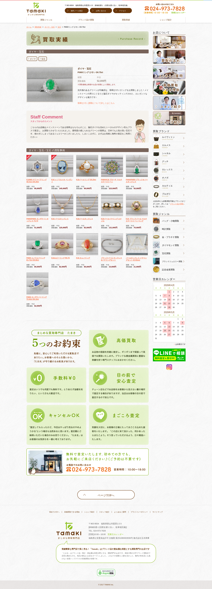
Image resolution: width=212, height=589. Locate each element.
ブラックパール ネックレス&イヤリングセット (111, 259)
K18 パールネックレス (59, 219)
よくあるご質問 (120, 512)
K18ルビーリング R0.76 (60, 258)
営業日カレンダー (115, 534)
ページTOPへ (106, 495)
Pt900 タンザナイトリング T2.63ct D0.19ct (36, 298)
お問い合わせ (101, 11)
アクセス (122, 11)
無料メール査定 (77, 11)
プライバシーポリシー (139, 512)
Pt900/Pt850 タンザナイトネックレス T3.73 (37, 220)
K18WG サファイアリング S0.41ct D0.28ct (36, 181)
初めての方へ (54, 512)
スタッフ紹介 (104, 512)
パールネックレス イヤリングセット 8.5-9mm (136, 259)
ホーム (29, 27)
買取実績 (126, 20)
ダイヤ (33, 59)
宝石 (59, 27)
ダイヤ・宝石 (49, 27)
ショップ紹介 (166, 20)
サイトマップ (157, 512)
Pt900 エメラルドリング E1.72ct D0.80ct (35, 259)
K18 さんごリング (83, 258)
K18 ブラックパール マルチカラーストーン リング (136, 220)
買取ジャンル (46, 20)
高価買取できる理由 (72, 512)
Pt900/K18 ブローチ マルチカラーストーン (111, 181)
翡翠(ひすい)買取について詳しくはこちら (96, 103)
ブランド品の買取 (86, 20)
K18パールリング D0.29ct (86, 180)
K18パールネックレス (84, 219)
